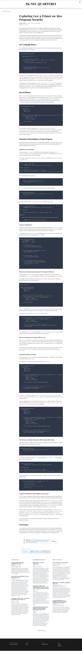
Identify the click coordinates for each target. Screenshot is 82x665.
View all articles (41, 644)
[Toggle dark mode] (80, 2)
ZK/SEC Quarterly (41, 4)
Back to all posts (6, 11)
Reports (59, 660)
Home (59, 658)
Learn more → (54, 555)
